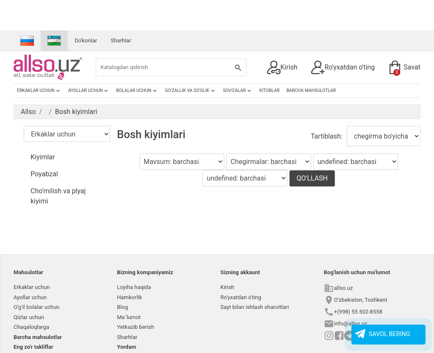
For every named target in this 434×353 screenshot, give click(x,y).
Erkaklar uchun (39, 90)
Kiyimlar (43, 157)
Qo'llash (312, 178)
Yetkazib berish (135, 327)
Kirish (282, 67)
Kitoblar (269, 90)
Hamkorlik (129, 297)
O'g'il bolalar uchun (36, 307)
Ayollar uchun (89, 90)
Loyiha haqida (134, 287)
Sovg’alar (238, 90)
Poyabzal (44, 174)
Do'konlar (86, 40)
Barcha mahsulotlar (311, 90)
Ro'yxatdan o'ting (343, 67)
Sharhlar (121, 40)
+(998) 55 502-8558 (358, 312)
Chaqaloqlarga (31, 327)
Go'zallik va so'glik (190, 90)
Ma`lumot (129, 317)
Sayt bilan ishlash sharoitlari (254, 307)
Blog (122, 307)
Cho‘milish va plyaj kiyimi (58, 196)
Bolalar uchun (137, 90)
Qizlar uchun (29, 317)
